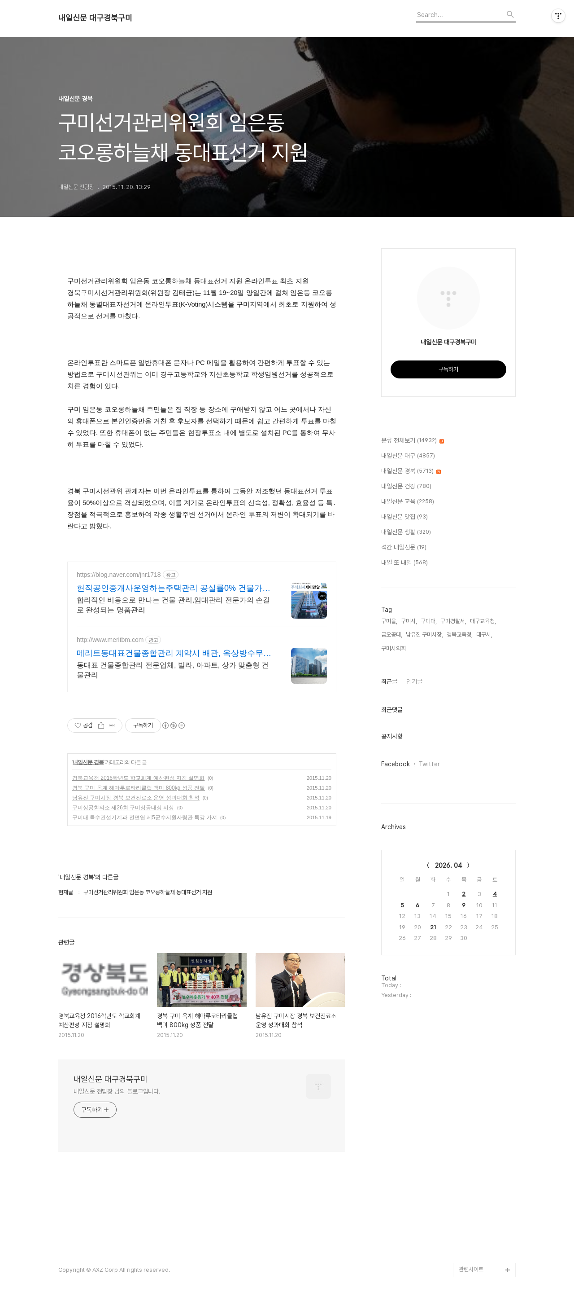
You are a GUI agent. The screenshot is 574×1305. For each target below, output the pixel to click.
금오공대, (391, 634)
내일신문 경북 (88, 762)
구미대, (429, 621)
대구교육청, (483, 621)
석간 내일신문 (403, 547)
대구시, (484, 634)
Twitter (429, 764)
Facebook (395, 764)
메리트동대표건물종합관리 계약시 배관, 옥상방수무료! (170, 654)
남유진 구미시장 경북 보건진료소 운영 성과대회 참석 (136, 798)
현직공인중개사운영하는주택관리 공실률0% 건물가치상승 (173, 588)
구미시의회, (394, 648)
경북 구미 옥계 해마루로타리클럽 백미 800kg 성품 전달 (138, 788)
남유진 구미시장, (424, 634)
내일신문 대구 (408, 456)
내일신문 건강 (406, 486)
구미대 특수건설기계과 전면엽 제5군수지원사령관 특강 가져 (144, 817)
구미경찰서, (453, 621)
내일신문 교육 (407, 501)
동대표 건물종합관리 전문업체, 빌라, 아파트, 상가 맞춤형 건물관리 (173, 670)
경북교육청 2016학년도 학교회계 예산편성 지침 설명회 (138, 778)
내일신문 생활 (406, 532)
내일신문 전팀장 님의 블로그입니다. (117, 1091)
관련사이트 (471, 1269)
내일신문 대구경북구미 (95, 17)
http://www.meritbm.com (110, 639)
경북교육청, (460, 634)
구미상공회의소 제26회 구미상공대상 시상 (123, 807)
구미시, (409, 621)
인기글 (414, 681)
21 (433, 927)
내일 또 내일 (404, 562)
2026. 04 (448, 865)
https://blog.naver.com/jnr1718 (119, 574)
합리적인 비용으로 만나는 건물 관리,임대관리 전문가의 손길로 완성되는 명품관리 (173, 605)
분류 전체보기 (412, 440)
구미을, (389, 621)
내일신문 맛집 (404, 517)
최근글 (389, 681)
